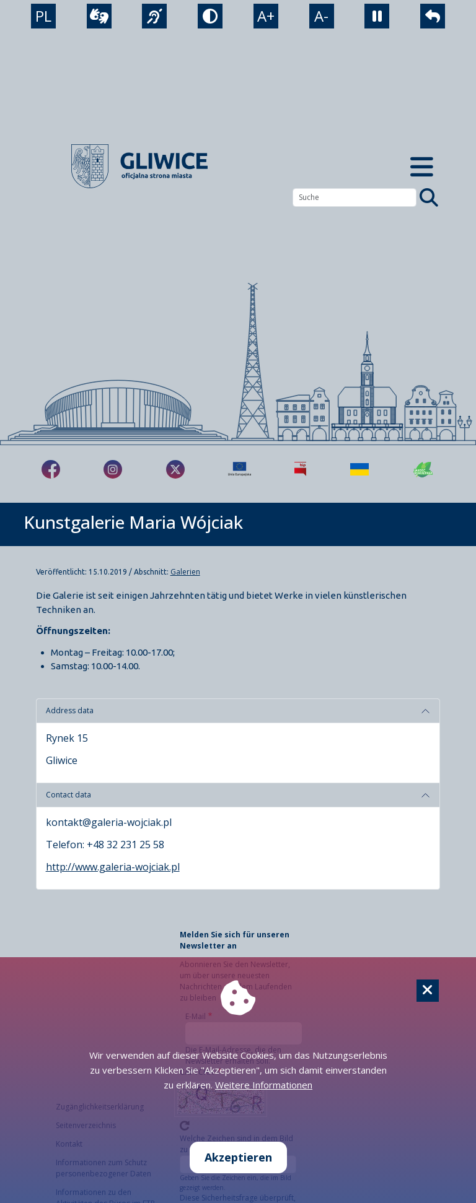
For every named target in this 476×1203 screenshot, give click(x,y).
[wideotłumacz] (99, 16)
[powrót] (432, 16)
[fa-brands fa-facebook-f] (51, 469)
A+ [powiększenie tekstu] (266, 16)
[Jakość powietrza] (423, 469)
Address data (70, 710)
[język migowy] (154, 16)
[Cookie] (427, 990)
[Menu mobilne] (421, 166)
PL (43, 16)
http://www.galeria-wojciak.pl (113, 867)
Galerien (185, 572)
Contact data (68, 794)
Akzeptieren (238, 1157)
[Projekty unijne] (239, 469)
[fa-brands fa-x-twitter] (175, 469)
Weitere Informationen (263, 1085)
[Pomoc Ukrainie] (359, 469)
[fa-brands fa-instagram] (113, 469)
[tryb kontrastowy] (210, 16)
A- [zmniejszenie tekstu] (321, 16)
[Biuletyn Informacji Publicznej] (300, 469)
